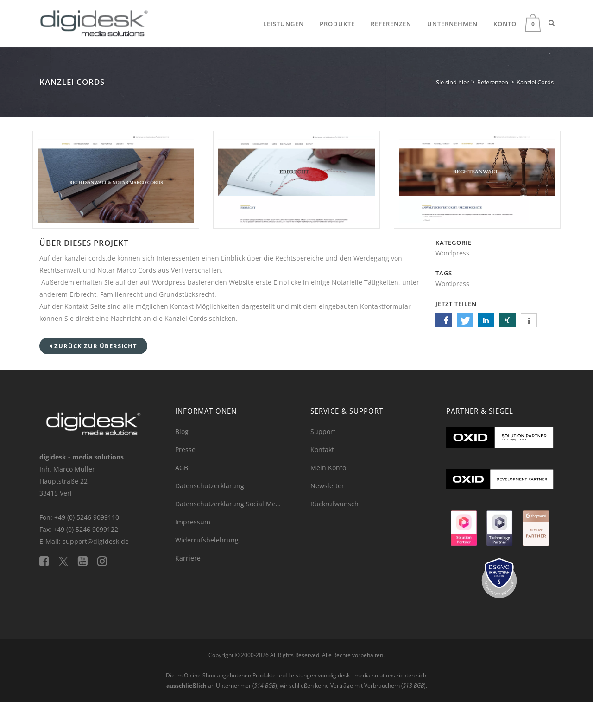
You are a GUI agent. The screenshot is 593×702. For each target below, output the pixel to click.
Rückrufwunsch (334, 503)
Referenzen (391, 23)
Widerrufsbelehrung (207, 540)
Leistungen (283, 23)
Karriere (188, 558)
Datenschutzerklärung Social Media (230, 503)
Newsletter (327, 485)
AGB (181, 467)
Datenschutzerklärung (209, 485)
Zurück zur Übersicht (93, 346)
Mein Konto (328, 467)
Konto (505, 23)
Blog (182, 431)
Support (322, 431)
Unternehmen (452, 23)
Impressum (192, 521)
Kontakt (322, 449)
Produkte (337, 23)
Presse (185, 449)
